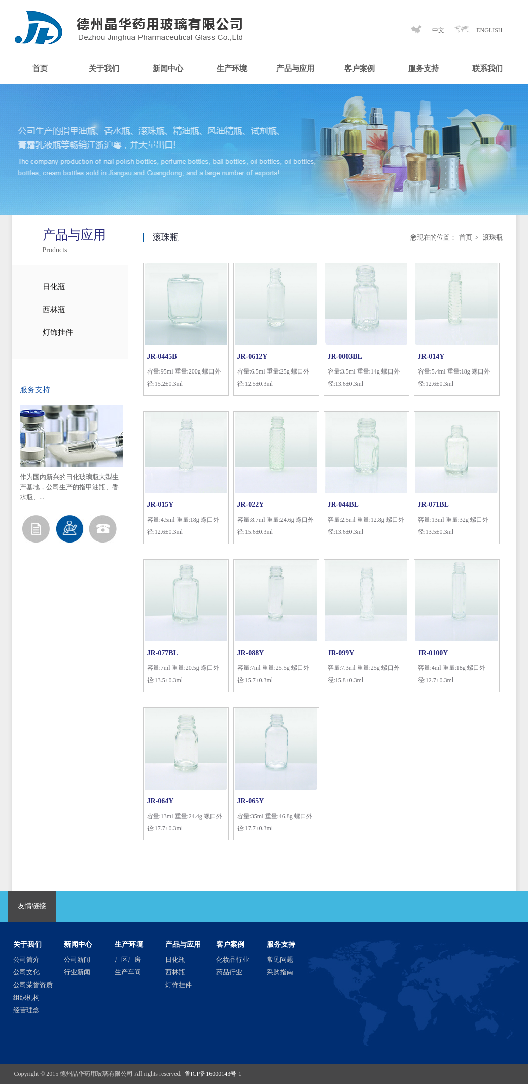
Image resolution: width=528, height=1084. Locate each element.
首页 (40, 68)
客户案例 (359, 68)
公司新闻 (77, 959)
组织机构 (26, 997)
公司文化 (26, 972)
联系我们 (487, 68)
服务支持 (423, 68)
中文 (438, 30)
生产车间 (128, 972)
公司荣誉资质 (33, 985)
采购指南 (280, 972)
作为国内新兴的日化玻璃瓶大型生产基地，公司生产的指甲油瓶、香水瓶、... (69, 487)
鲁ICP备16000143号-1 (213, 1073)
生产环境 (232, 68)
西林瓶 (54, 310)
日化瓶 (54, 287)
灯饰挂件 (58, 332)
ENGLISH (489, 30)
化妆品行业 (232, 959)
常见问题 (280, 959)
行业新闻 (77, 972)
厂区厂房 (128, 959)
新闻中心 (168, 68)
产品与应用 (295, 68)
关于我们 (104, 68)
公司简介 (26, 959)
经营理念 (26, 1010)
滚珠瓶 (491, 237)
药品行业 (229, 972)
